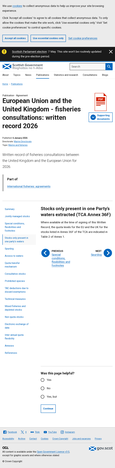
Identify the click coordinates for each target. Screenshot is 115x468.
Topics (16, 75)
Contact (33, 438)
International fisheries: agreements (28, 186)
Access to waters (14, 255)
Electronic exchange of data (17, 326)
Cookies (44, 438)
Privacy (98, 438)
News (28, 75)
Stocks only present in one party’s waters (16, 239)
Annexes (9, 345)
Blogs (105, 75)
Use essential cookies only (48, 38)
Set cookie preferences (82, 38)
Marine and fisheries (18, 145)
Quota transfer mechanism (12, 265)
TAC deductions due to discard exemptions (16, 290)
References (11, 352)
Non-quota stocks (14, 317)
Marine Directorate (23, 141)
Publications (42, 75)
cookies (17, 6)
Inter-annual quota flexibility (14, 337)
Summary (10, 209)
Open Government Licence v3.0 (53, 451)
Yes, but (52, 396)
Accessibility (8, 438)
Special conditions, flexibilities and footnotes (15, 227)
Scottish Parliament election (29, 51)
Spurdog (9, 248)
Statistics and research (66, 75)
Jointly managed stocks (17, 216)
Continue (48, 408)
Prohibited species (15, 281)
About (5, 75)
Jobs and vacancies (81, 438)
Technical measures (15, 299)
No (48, 388)
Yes (49, 380)
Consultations (90, 75)
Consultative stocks (15, 273)
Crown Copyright (60, 438)
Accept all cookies (15, 38)
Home (5, 84)
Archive (21, 438)
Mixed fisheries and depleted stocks (15, 308)
